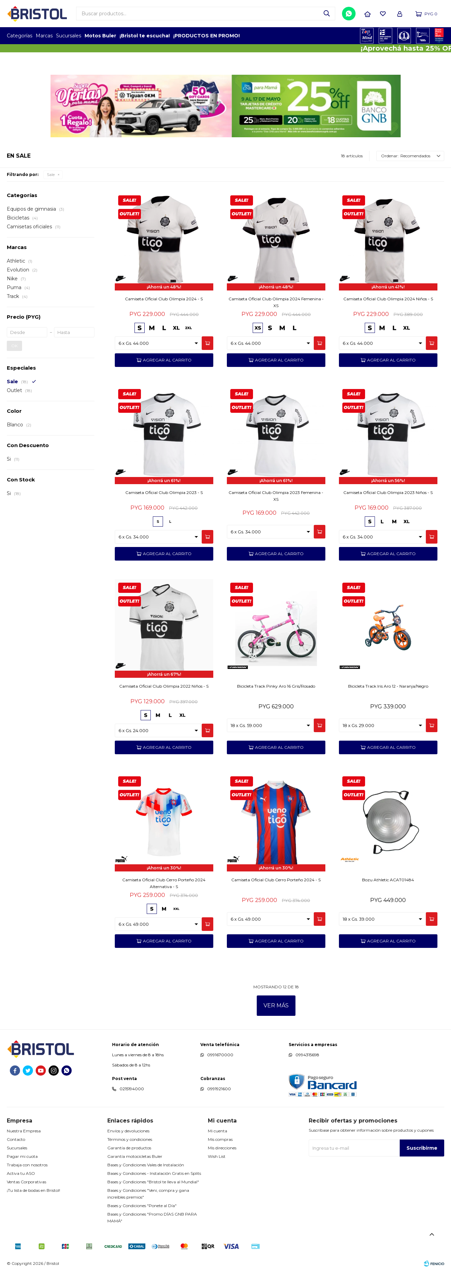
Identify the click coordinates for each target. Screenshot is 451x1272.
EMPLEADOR (385, 35)
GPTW (439, 35)
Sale (51, 174)
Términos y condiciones (129, 1139)
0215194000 (132, 1088)
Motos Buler (100, 36)
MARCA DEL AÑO (423, 35)
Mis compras (220, 1139)
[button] (326, 13)
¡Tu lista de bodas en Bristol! (33, 1190)
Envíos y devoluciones (128, 1130)
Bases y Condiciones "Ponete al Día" (142, 1205)
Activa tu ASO (21, 1173)
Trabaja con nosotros (27, 1164)
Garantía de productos (129, 1147)
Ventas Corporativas (26, 1181)
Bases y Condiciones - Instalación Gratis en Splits (154, 1173)
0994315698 (307, 1054)
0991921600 (219, 1088)
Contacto (16, 1139)
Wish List (217, 1156)
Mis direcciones (222, 1147)
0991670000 (220, 1054)
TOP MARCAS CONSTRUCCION (404, 35)
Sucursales (68, 36)
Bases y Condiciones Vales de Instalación (145, 1164)
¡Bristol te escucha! (145, 36)
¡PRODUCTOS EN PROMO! (206, 36)
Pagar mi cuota (22, 1156)
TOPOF (367, 35)
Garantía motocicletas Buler (134, 1156)
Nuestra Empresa (24, 1130)
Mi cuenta (217, 1130)
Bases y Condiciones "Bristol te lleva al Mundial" (153, 1181)
